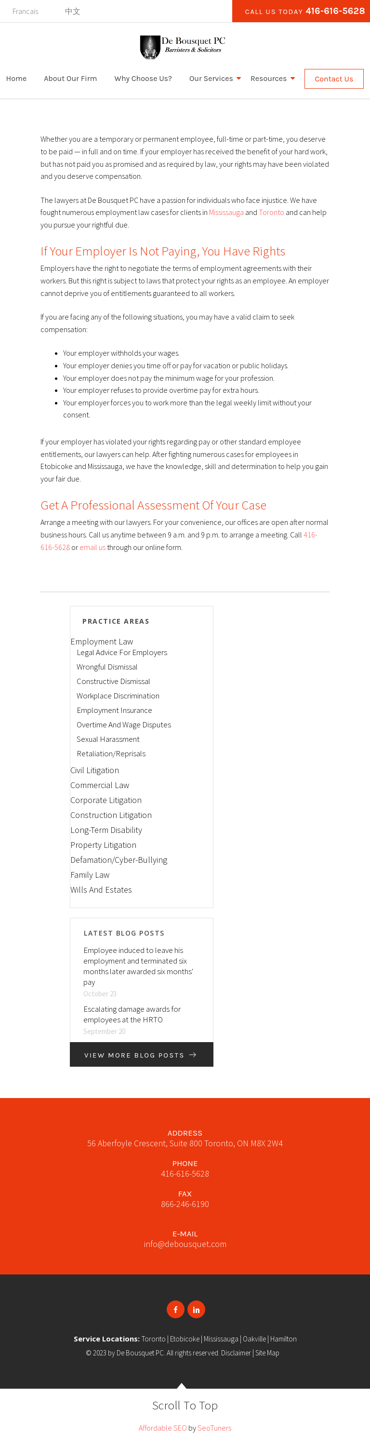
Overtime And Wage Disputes (124, 724)
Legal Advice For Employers (122, 652)
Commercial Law (99, 785)
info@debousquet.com (185, 1243)
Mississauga (226, 212)
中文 (72, 11)
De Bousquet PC (140, 1352)
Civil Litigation (94, 770)
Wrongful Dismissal (107, 666)
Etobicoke (184, 1338)
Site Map (267, 1352)
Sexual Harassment (108, 739)
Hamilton (283, 1338)
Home (16, 78)
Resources (269, 78)
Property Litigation (103, 844)
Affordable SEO (163, 1428)
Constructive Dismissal (113, 681)
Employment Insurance (114, 710)
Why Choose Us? (143, 78)
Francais (25, 11)
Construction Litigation (111, 814)
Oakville (254, 1338)
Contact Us (334, 78)
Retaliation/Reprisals (111, 753)
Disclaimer (236, 1352)
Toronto (271, 212)
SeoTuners (214, 1428)
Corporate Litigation (106, 799)
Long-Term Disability (106, 829)
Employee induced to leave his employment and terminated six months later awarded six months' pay (138, 966)
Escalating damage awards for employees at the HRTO (132, 1014)
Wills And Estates (101, 889)
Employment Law (101, 641)
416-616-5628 (335, 11)
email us (92, 547)
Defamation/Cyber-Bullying (118, 859)
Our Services (211, 78)
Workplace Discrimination (118, 695)
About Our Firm (70, 78)
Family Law (89, 874)
